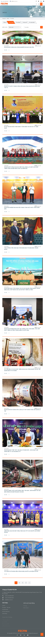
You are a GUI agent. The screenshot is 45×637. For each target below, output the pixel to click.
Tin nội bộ (19, 22)
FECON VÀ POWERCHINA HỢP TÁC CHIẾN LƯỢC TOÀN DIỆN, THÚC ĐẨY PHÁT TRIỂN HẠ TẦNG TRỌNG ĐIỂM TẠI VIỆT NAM (22, 329)
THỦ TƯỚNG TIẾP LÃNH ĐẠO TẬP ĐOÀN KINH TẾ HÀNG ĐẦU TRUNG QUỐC (22, 248)
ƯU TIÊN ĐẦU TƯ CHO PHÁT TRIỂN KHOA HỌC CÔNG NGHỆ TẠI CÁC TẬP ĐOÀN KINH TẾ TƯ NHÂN (23, 370)
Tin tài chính (33, 22)
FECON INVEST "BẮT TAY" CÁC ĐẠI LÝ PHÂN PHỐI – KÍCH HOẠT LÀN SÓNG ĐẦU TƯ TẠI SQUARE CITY (21, 450)
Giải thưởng (4, 614)
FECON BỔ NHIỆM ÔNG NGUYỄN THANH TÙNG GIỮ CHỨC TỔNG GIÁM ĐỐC (22, 208)
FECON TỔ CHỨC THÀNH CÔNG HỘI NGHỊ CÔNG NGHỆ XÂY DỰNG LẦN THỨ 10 (22, 87)
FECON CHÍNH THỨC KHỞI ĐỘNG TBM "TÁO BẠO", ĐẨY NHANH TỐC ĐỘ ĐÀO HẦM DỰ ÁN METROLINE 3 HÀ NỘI (23, 491)
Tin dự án (26, 22)
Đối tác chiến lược (6, 612)
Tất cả (5, 22)
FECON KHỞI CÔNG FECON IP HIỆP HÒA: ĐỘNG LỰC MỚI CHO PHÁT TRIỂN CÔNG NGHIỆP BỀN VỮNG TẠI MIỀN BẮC (22, 167)
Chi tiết (7, 50)
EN (41, 4)
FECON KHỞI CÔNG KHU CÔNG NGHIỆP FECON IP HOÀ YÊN (19, 47)
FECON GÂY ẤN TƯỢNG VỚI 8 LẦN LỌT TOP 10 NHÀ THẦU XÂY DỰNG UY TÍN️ (23, 410)
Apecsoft (36, 633)
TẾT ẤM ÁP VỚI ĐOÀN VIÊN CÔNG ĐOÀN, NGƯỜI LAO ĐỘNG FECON (22, 571)
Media (8, 18)
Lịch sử (3, 606)
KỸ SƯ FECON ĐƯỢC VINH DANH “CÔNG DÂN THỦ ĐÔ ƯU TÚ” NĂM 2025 (22, 127)
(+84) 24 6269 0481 (8, 596)
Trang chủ (4, 18)
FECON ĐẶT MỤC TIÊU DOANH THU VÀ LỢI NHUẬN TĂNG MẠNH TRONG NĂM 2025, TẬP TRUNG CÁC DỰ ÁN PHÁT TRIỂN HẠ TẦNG (22, 289)
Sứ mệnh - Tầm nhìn (6, 608)
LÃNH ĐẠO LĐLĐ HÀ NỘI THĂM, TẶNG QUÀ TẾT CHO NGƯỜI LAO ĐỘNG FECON (23, 531)
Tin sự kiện (11, 22)
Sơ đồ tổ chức (5, 610)
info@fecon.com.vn (7, 600)
